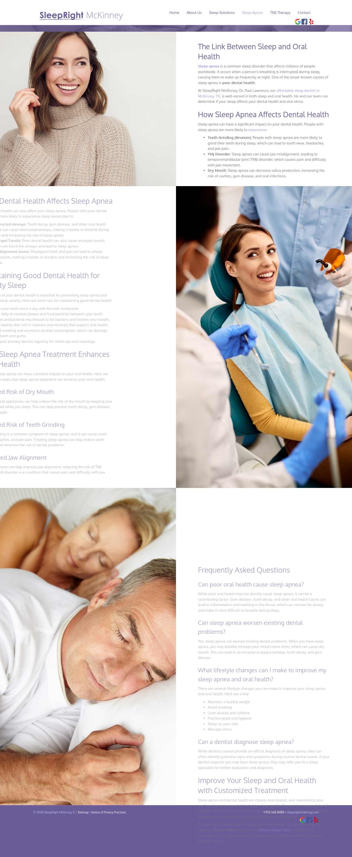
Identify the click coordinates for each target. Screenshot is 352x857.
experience (257, 161)
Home (179, 12)
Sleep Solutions (226, 12)
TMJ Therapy (285, 12)
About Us (198, 12)
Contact (308, 12)
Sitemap (83, 843)
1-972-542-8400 (274, 843)
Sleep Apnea (257, 12)
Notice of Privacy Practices (108, 843)
